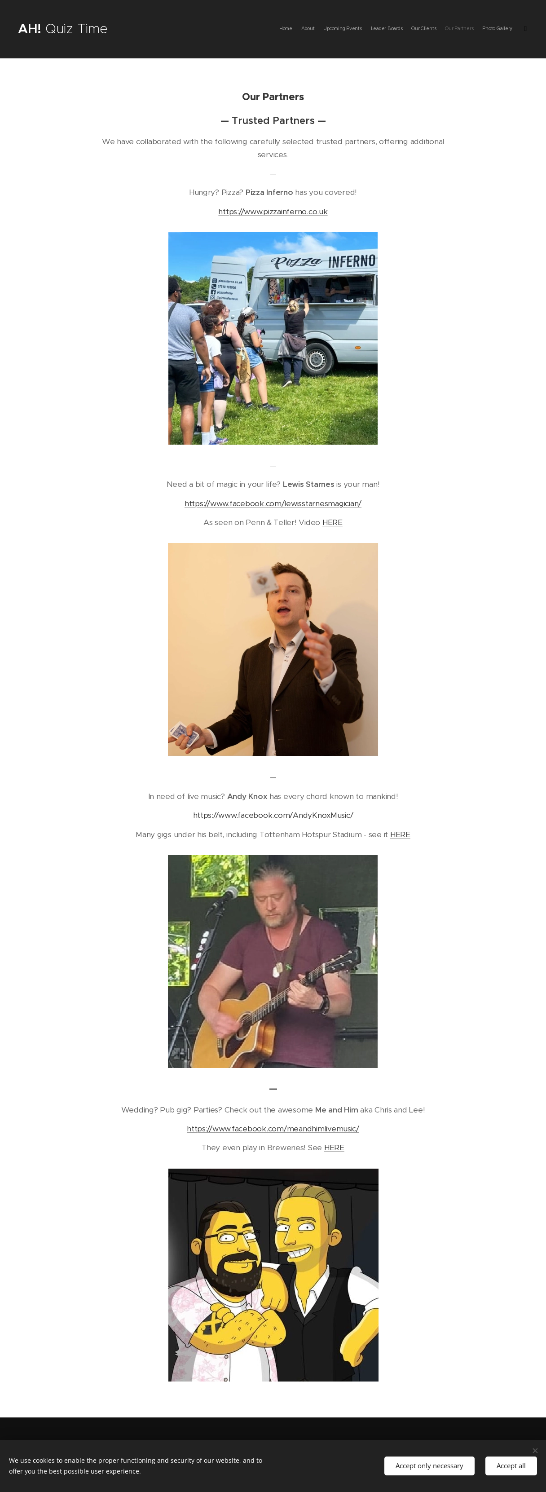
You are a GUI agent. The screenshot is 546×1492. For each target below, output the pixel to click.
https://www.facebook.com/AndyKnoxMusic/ (273, 815)
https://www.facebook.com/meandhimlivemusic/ (273, 1129)
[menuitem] (466, 29)
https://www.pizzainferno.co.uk (272, 211)
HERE (332, 522)
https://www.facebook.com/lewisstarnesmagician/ (273, 503)
